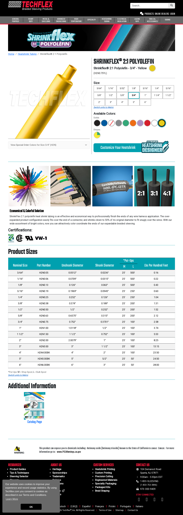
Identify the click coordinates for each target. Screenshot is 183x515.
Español (86, 506)
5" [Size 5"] (134, 102)
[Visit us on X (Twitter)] (162, 500)
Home (11, 54)
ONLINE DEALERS (162, 14)
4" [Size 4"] (122, 102)
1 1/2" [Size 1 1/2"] (168, 95)
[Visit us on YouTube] (147, 500)
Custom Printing (103, 472)
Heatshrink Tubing (27, 54)
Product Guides (18, 469)
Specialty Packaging (105, 483)
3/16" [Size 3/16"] (145, 88)
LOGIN (172, 14)
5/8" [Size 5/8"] (122, 95)
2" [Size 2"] (99, 102)
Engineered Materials (106, 480)
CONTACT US (142, 465)
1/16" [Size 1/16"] (110, 88)
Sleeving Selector (19, 476)
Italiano (139, 506)
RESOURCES (14, 465)
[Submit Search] (171, 6)
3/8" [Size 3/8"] (99, 95)
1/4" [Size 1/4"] (157, 88)
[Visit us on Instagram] (155, 500)
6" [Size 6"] (145, 102)
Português (125, 506)
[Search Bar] (149, 6)
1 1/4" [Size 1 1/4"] (157, 95)
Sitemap (120, 510)
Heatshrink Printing (105, 469)
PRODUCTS (149, 14)
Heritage (56, 469)
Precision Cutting (104, 476)
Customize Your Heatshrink (118, 147)
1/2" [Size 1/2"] (111, 95)
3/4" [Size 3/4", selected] (134, 95)
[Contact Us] (142, 14)
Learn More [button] (12, 499)
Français (99, 506)
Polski (112, 506)
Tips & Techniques (19, 472)
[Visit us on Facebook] (139, 500)
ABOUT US (56, 465)
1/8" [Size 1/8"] (134, 88)
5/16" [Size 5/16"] (168, 88)
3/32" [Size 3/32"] (122, 88)
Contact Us (133, 510)
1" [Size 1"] (145, 95)
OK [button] (31, 507)
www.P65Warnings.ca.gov (69, 452)
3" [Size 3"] (111, 102)
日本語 (74, 506)
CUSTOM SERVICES (103, 465)
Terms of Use (105, 510)
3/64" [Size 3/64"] (99, 88)
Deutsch (61, 506)
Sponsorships (59, 472)
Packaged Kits (102, 487)
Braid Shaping (102, 490)
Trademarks (58, 476)
